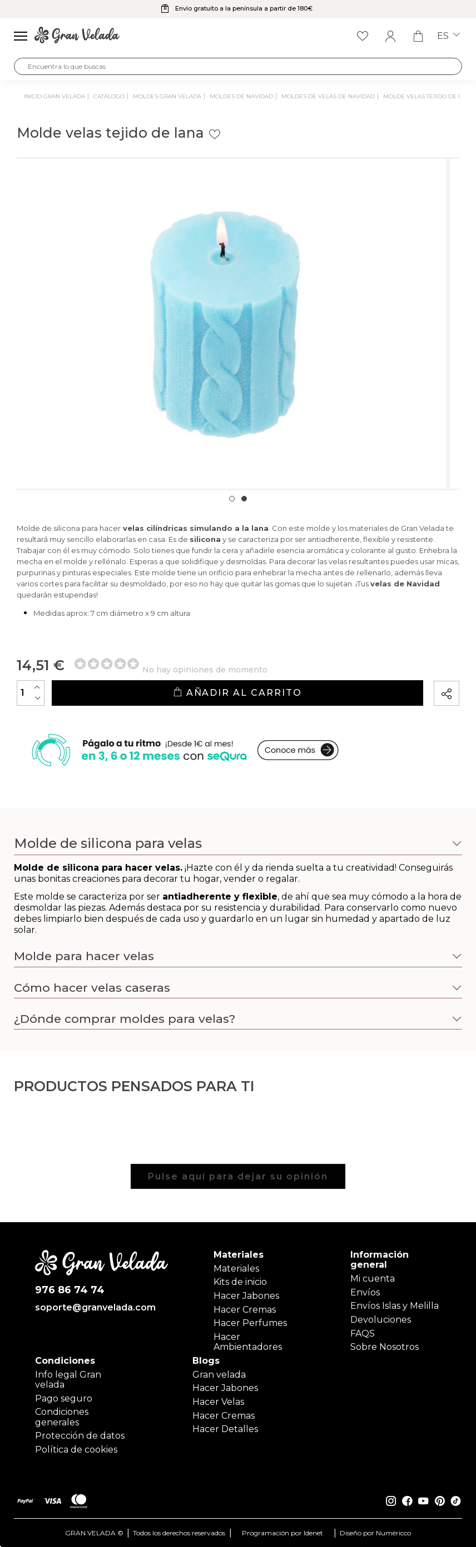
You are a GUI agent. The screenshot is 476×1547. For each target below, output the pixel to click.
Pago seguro (63, 1398)
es (448, 36)
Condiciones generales (61, 1417)
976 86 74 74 (70, 1291)
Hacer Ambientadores (248, 1342)
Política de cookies (76, 1449)
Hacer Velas (218, 1402)
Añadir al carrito (237, 692)
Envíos (365, 1292)
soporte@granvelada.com (95, 1308)
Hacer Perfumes (250, 1323)
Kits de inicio (240, 1282)
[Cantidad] (30, 693)
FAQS (362, 1333)
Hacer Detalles (225, 1429)
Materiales (236, 1268)
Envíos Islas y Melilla (394, 1305)
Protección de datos (80, 1435)
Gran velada (219, 1374)
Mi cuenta (372, 1278)
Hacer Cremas (245, 1309)
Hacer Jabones (246, 1295)
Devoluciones (380, 1319)
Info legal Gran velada (68, 1379)
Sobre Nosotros (384, 1347)
